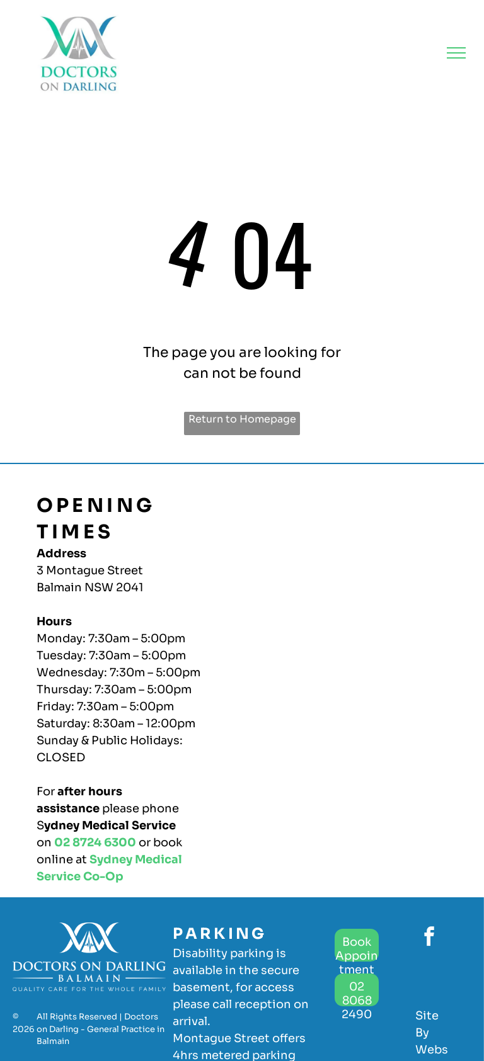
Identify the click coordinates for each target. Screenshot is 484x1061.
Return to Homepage (242, 419)
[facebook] (429, 938)
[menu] (456, 53)
